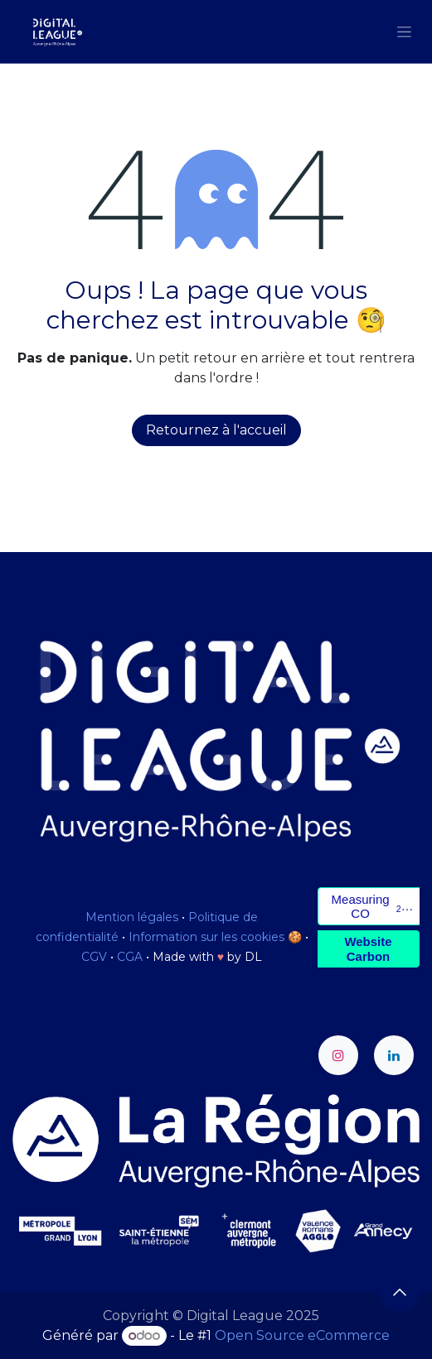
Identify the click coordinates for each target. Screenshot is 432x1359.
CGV (94, 956)
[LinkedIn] (394, 1055)
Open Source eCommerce (302, 1335)
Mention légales (131, 917)
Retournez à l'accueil (216, 430)
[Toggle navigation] (404, 31)
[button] (400, 1292)
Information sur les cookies (206, 936)
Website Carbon (367, 948)
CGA (130, 956)
